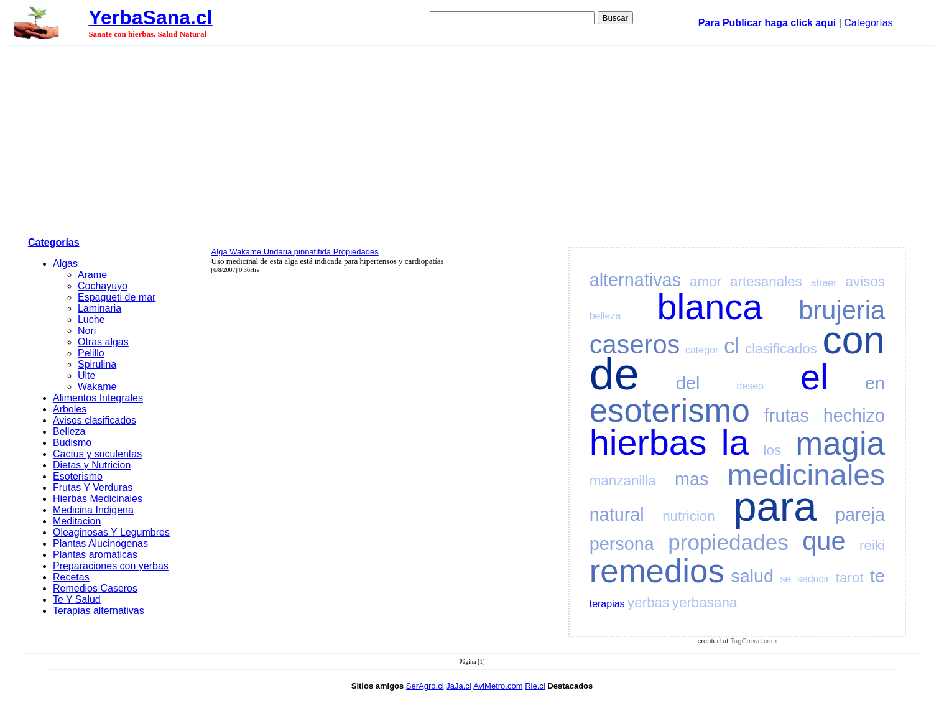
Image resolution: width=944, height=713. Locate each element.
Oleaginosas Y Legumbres (111, 532)
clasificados (781, 349)
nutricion (688, 516)
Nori (87, 330)
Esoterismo (78, 476)
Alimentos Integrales (98, 398)
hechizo (854, 416)
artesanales (766, 281)
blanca (710, 307)
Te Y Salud (77, 599)
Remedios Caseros (95, 588)
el (814, 377)
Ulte (86, 375)
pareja (860, 514)
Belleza (69, 431)
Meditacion (77, 521)
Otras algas (103, 342)
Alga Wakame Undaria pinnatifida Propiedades (295, 251)
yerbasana (705, 602)
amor (705, 281)
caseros (635, 344)
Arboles (69, 409)
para (775, 506)
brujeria (841, 310)
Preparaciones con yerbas (111, 566)
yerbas (648, 602)
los (773, 450)
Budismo (72, 442)
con (853, 340)
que (823, 541)
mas (691, 479)
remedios (657, 570)
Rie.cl (535, 686)
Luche (91, 319)
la (735, 442)
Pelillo (91, 353)
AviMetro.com (497, 686)
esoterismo (670, 410)
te (877, 576)
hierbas (648, 442)
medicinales (806, 475)
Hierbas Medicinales (97, 498)
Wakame (97, 386)
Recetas (71, 577)
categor (701, 350)
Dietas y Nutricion (92, 465)
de (614, 374)
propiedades (728, 542)
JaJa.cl (458, 686)
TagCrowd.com (754, 641)
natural (617, 514)
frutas (786, 416)
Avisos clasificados (94, 420)
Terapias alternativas (98, 610)
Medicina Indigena (93, 510)
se (785, 579)
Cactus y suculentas (97, 454)
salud (752, 576)
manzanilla (623, 480)
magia (840, 443)
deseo (750, 386)
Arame (92, 274)
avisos (865, 281)
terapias (607, 604)
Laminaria (99, 308)
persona (622, 544)
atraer (824, 282)
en (875, 383)
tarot (850, 577)
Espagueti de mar (116, 297)
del (688, 383)
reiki (872, 545)
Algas (65, 263)
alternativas (635, 280)
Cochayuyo (102, 286)
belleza (605, 315)
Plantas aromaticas (95, 554)
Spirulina (97, 364)
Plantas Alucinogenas (100, 543)
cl (731, 345)
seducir (813, 579)
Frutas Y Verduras (92, 487)
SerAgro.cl (425, 686)
